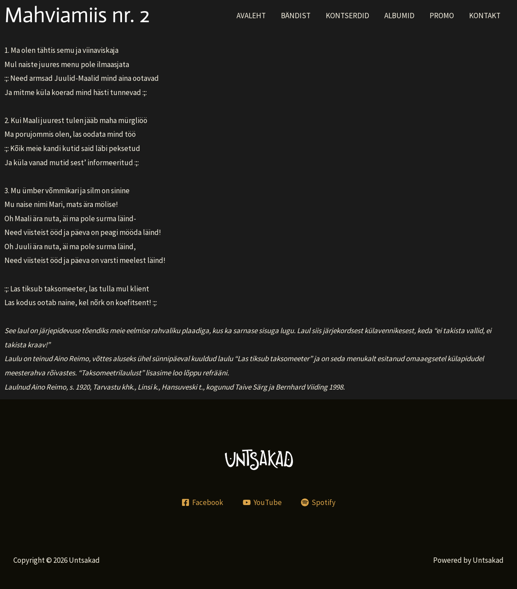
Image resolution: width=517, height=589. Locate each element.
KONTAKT (485, 15)
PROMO (442, 15)
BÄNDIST (296, 15)
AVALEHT (251, 15)
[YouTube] (262, 502)
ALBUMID (399, 15)
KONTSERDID (347, 15)
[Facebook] (202, 502)
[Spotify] (318, 502)
